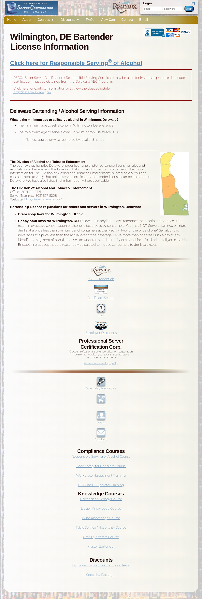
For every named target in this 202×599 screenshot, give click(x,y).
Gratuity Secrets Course (101, 537)
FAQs (90, 20)
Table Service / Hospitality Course (101, 527)
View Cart (108, 20)
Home (11, 20)
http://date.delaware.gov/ (32, 92)
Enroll (143, 20)
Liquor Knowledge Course (101, 508)
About (26, 20)
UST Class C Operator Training (101, 485)
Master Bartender (101, 546)
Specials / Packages (101, 386)
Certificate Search (101, 296)
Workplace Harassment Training (101, 475)
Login (189, 8)
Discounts (70, 20)
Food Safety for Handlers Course (101, 466)
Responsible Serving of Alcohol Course (100, 456)
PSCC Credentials (101, 277)
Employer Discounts (101, 331)
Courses (45, 20)
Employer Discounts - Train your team (101, 565)
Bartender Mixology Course (101, 499)
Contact (127, 20)
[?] (193, 3)
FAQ (101, 313)
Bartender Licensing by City (101, 363)
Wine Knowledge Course (101, 518)
